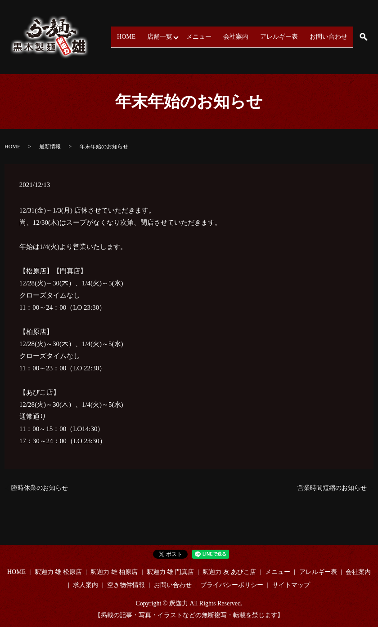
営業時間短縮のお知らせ (332, 488)
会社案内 (243, 36)
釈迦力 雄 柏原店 (114, 572)
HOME (136, 36)
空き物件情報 (126, 585)
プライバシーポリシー (231, 585)
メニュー (208, 36)
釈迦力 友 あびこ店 (229, 572)
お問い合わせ (330, 36)
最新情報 (50, 146)
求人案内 (85, 585)
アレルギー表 (283, 36)
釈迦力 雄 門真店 (170, 572)
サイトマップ (291, 585)
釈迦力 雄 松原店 (58, 572)
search (363, 37)
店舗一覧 (167, 36)
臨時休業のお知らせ (39, 488)
